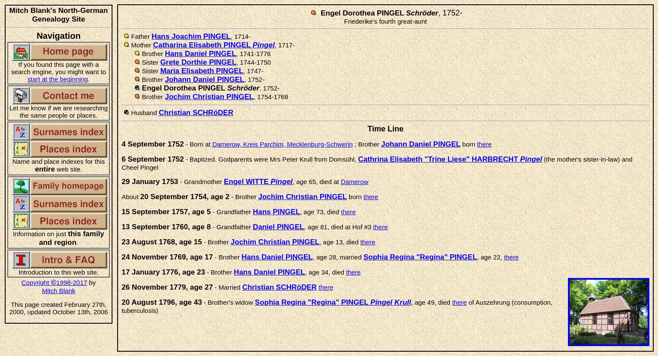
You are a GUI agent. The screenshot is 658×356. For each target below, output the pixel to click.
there (484, 144)
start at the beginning (58, 79)
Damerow (354, 181)
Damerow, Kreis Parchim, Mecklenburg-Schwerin (282, 144)
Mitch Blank (58, 290)
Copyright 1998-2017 (54, 282)
